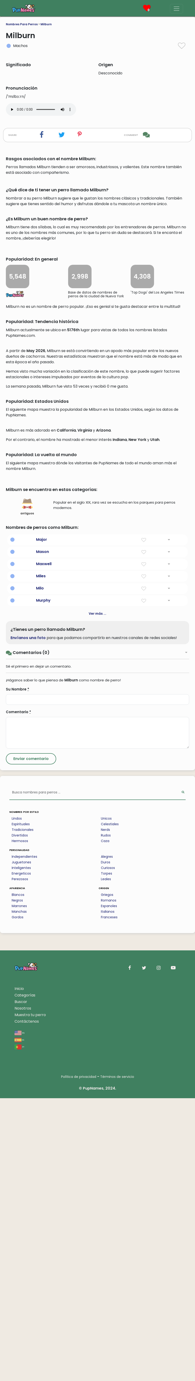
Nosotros (23, 1291)
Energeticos (21, 1156)
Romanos (108, 1183)
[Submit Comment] (31, 1041)
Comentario (18, 994)
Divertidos (20, 1118)
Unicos (106, 1101)
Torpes (106, 1156)
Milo (40, 871)
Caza (105, 1123)
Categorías (25, 1278)
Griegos (107, 1177)
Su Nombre (17, 972)
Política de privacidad (78, 1359)
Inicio (19, 1271)
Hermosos (20, 1123)
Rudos (106, 1118)
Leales (106, 1161)
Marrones (19, 1188)
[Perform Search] (183, 1075)
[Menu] (176, 8)
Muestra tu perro (30, 1297)
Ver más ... (97, 896)
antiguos (27, 789)
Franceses (109, 1200)
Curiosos (108, 1150)
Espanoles (109, 1188)
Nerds (105, 1112)
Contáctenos (27, 1304)
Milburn (46, 24)
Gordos (17, 1200)
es (19, 1322)
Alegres (107, 1139)
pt (19, 1329)
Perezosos (20, 1161)
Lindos (17, 1101)
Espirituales (21, 1107)
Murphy (43, 883)
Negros (17, 1183)
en (20, 1315)
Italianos (107, 1194)
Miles (41, 858)
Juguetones (21, 1145)
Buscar (21, 1284)
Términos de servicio (117, 1359)
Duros (105, 1145)
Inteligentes (21, 1150)
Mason (42, 834)
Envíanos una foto (28, 920)
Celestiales (110, 1107)
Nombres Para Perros (22, 24)
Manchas (19, 1194)
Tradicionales (22, 1112)
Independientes (24, 1139)
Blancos (18, 1177)
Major (41, 822)
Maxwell (44, 846)
